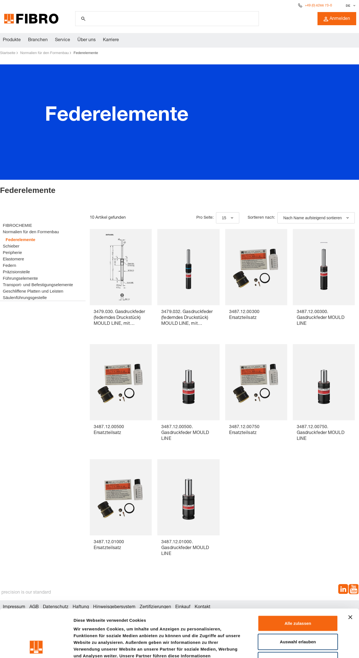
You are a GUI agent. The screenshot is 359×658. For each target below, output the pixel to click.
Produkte (12, 40)
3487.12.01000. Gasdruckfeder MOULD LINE (185, 548)
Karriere (111, 40)
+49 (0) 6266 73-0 (318, 5)
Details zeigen (298, 647)
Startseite (7, 53)
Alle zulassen (297, 578)
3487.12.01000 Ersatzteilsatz (109, 545)
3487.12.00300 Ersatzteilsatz (244, 315)
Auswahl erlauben (298, 596)
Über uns (86, 40)
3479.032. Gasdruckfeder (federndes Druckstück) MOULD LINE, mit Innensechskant (187, 318)
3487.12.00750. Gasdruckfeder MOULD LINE (320, 433)
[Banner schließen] (350, 572)
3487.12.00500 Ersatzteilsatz (109, 430)
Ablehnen (297, 615)
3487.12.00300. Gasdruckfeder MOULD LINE (320, 318)
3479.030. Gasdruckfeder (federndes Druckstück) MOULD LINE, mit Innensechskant (119, 318)
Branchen (38, 40)
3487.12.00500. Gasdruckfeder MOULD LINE (185, 433)
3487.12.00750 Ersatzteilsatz (244, 430)
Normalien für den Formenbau (44, 53)
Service (62, 40)
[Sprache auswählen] (350, 5)
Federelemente (85, 53)
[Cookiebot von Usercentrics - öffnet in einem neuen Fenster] (36, 647)
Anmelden (337, 19)
